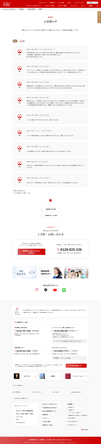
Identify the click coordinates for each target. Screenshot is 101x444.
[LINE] (64, 290)
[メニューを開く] (97, 5)
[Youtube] (55, 290)
